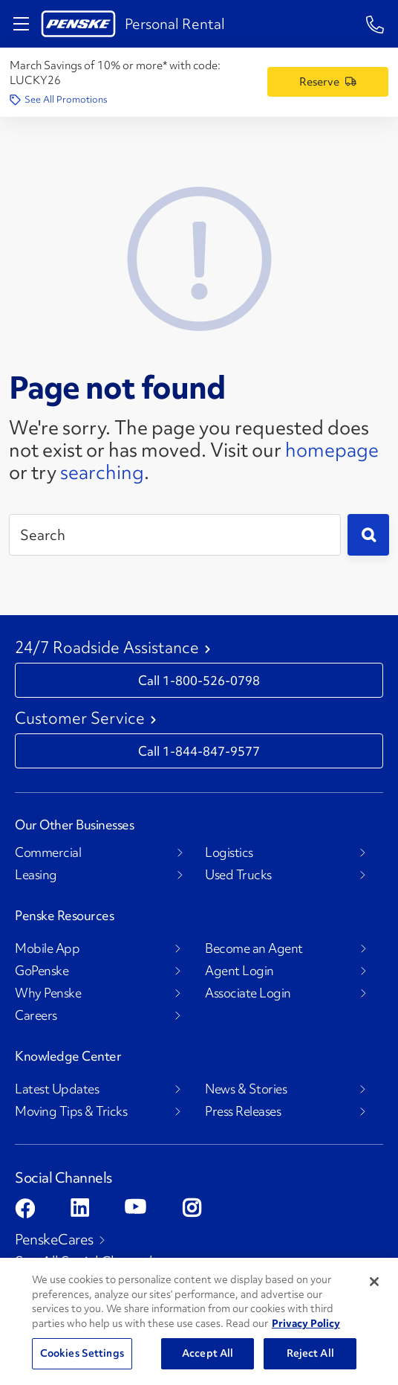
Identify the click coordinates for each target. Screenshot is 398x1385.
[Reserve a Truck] (327, 82)
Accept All (207, 1353)
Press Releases (243, 1111)
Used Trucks (238, 874)
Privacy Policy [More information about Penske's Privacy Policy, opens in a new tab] (306, 1323)
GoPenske (41, 970)
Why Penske (48, 993)
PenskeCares (54, 1239)
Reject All (310, 1353)
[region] (199, 1321)
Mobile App (47, 948)
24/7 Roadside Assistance (107, 648)
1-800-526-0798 (211, 680)
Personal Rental (175, 23)
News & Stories (246, 1089)
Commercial (48, 852)
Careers (36, 1015)
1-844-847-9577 (211, 751)
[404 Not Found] (199, 256)
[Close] (374, 1281)
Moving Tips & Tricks (71, 1111)
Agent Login (239, 970)
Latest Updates (57, 1089)
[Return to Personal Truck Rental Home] (78, 24)
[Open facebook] (25, 1208)
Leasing (36, 874)
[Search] (175, 535)
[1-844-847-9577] (375, 23)
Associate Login (248, 993)
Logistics (229, 852)
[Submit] (368, 535)
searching (102, 472)
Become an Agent (254, 948)
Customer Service (80, 718)
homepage (332, 450)
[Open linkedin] (80, 1207)
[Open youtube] (136, 1206)
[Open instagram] (192, 1207)
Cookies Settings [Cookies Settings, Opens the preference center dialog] (82, 1353)
